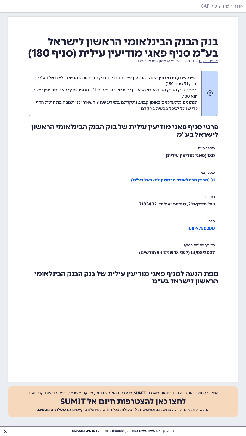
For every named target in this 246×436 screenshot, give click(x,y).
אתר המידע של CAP (222, 6)
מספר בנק (207, 173)
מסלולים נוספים (52, 409)
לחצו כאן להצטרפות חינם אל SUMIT (123, 401)
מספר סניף (206, 148)
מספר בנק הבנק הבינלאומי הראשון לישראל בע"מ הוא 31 (145, 90)
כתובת (210, 197)
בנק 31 (190, 83)
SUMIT (140, 393)
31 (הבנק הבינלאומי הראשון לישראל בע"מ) (173, 180)
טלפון (211, 221)
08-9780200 (202, 228)
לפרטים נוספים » (84, 431)
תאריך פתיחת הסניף (199, 245)
